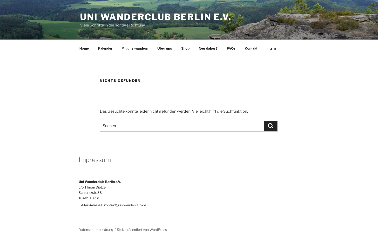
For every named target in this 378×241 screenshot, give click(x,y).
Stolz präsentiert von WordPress (142, 230)
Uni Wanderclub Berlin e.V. (156, 17)
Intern (271, 48)
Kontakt (251, 48)
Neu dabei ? (208, 48)
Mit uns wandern (135, 48)
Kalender (105, 48)
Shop (185, 48)
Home (84, 48)
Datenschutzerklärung (96, 230)
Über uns (164, 48)
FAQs (231, 48)
